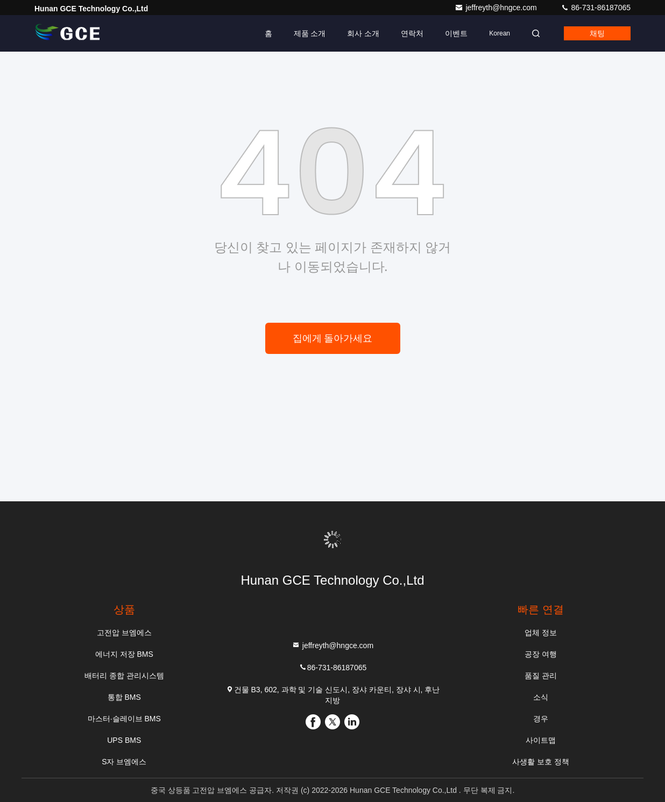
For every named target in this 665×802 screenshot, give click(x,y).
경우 (540, 718)
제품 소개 (310, 33)
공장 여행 (541, 654)
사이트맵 (541, 740)
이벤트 (456, 33)
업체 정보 (541, 632)
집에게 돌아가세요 (333, 338)
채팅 (597, 33)
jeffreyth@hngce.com (497, 7)
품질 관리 (541, 675)
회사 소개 (363, 33)
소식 (540, 697)
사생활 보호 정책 (540, 761)
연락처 (412, 33)
